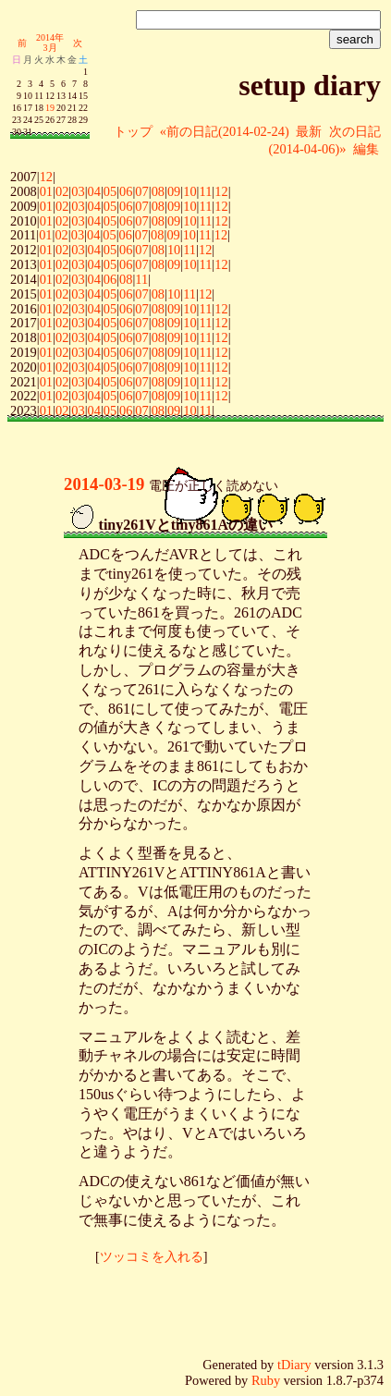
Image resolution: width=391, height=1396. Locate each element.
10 (189, 191)
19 (50, 108)
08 (158, 191)
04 (94, 191)
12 (46, 176)
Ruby (265, 1380)
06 (125, 191)
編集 (366, 148)
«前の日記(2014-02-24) (224, 131)
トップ (133, 131)
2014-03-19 (104, 484)
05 (110, 191)
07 (141, 191)
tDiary (294, 1364)
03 (77, 191)
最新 (309, 131)
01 (46, 191)
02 (61, 191)
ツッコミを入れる (151, 1256)
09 (173, 191)
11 (205, 191)
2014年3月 (50, 42)
